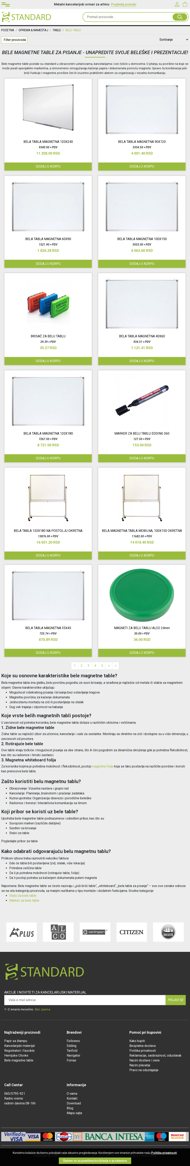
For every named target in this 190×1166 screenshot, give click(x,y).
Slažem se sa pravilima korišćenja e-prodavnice (95, 1160)
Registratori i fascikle (19, 1051)
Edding (71, 1046)
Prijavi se (176, 1000)
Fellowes (73, 1041)
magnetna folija (102, 766)
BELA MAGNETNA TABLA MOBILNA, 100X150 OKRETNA (142, 531)
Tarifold (72, 1051)
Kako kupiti (137, 1041)
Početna (7, 30)
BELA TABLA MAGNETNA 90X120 (142, 142)
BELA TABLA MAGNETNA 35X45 (48, 628)
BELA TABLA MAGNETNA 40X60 (142, 336)
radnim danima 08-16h (20, 1103)
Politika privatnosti (142, 1051)
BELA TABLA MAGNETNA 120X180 (48, 433)
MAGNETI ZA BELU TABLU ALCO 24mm (142, 628)
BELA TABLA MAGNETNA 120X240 (48, 142)
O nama (72, 1093)
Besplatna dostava (142, 1046)
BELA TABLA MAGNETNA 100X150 (142, 239)
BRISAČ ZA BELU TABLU (48, 336)
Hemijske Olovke (16, 1055)
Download (74, 1103)
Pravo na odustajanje (143, 1070)
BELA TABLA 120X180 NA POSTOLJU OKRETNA (48, 531)
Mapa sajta (74, 1113)
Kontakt (72, 1098)
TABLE (57, 30)
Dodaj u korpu (142, 458)
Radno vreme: (13, 1098)
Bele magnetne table (18, 1060)
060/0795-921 (14, 1093)
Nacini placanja (139, 1065)
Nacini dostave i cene (144, 1060)
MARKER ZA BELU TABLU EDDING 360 (141, 433)
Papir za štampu (15, 1041)
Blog (70, 1108)
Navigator (73, 1055)
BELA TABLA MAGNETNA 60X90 (48, 239)
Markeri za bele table (24, 900)
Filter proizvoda (15, 40)
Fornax (71, 1060)
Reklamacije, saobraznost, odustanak (155, 1055)
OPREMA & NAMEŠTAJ (33, 30)
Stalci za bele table (22, 896)
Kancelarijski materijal (19, 1046)
